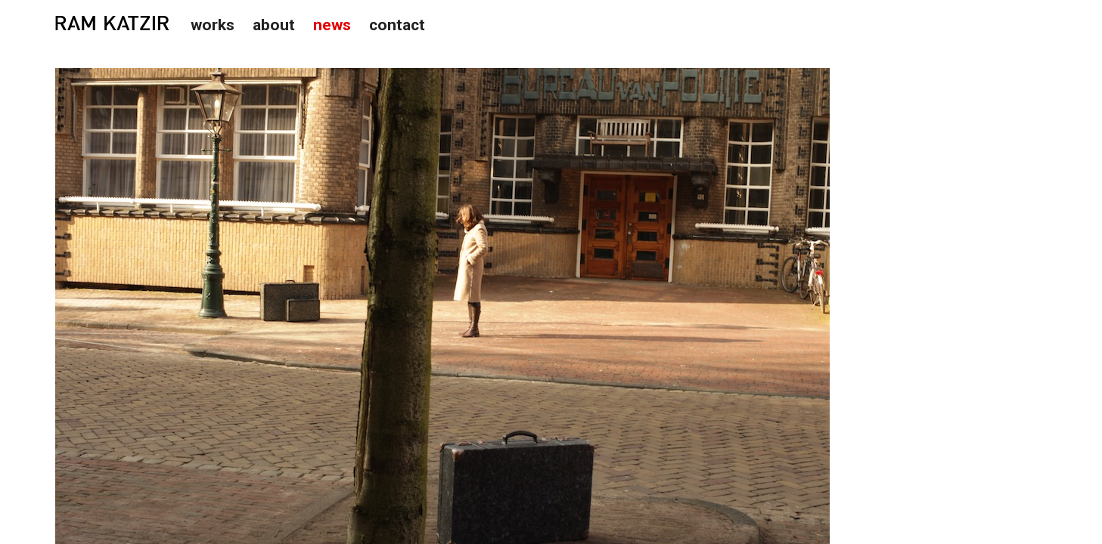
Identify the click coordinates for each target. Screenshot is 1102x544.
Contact (397, 25)
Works (212, 25)
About (274, 25)
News (332, 25)
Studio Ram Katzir (112, 23)
